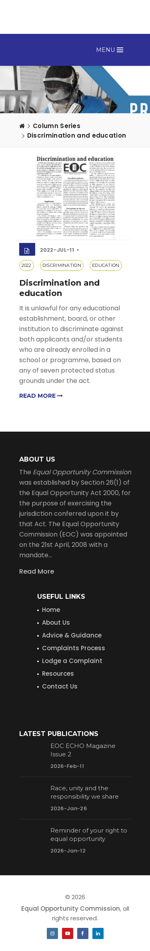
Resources (58, 673)
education (106, 265)
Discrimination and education (76, 135)
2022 (27, 265)
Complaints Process (73, 648)
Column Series (56, 126)
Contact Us (60, 686)
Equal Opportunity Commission (70, 908)
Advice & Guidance (72, 635)
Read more (41, 396)
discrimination (61, 265)
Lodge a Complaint (72, 661)
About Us (56, 622)
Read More (36, 571)
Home (51, 610)
